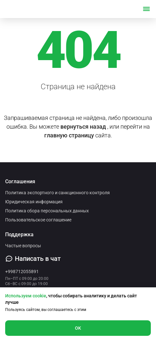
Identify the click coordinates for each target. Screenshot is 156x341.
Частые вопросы (23, 245)
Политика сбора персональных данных (47, 210)
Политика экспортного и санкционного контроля (57, 192)
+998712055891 (22, 271)
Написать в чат (33, 258)
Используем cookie (25, 295)
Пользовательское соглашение (38, 219)
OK (78, 328)
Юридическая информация (34, 201)
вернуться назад (83, 126)
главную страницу (69, 135)
